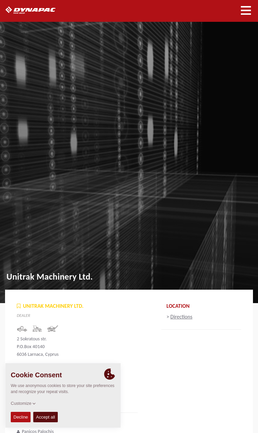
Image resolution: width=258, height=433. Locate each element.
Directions (181, 317)
